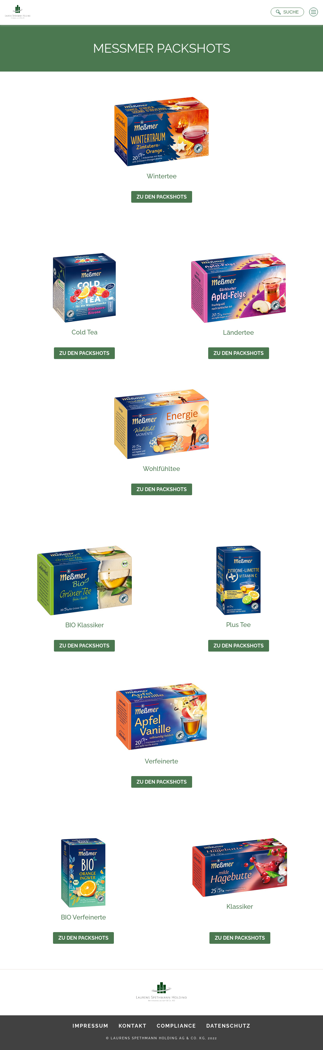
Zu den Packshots (162, 197)
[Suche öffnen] (287, 12)
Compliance (176, 1026)
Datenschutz (228, 1026)
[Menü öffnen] (313, 12)
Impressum (91, 1026)
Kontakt (133, 1026)
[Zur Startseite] (17, 12)
